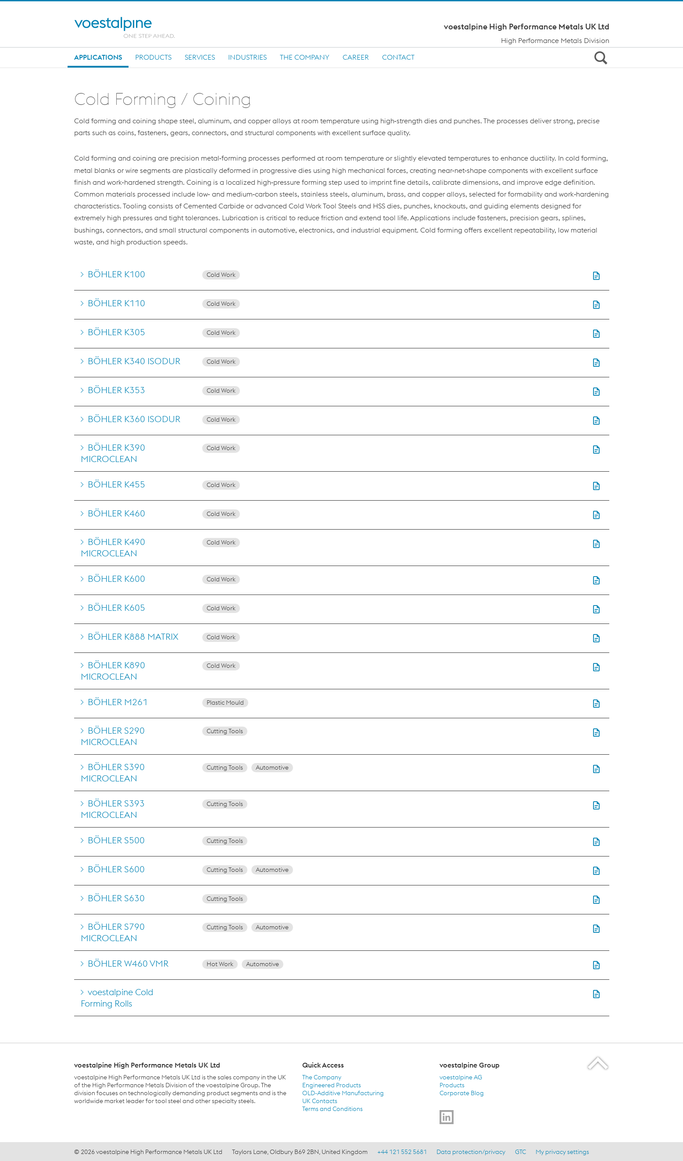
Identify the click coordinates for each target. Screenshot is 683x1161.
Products (153, 57)
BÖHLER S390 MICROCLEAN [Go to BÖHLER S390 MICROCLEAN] (113, 772)
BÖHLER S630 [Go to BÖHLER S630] (116, 897)
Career (356, 57)
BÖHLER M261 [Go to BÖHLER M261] (118, 701)
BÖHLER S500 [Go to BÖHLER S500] (116, 840)
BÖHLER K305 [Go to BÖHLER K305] (116, 331)
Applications (98, 57)
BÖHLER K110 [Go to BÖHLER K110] (116, 302)
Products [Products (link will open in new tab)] (452, 1085)
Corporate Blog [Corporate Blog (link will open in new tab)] (462, 1093)
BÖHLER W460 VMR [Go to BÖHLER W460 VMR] (128, 963)
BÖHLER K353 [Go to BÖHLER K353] (116, 389)
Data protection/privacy (470, 1152)
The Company (304, 57)
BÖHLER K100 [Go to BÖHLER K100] (116, 274)
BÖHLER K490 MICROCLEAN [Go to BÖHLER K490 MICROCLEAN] (113, 547)
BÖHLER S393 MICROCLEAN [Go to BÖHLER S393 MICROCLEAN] (113, 809)
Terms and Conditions (332, 1109)
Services (200, 57)
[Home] (132, 27)
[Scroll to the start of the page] (598, 1062)
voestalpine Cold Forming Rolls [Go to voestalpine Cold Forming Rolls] (117, 997)
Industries (247, 57)
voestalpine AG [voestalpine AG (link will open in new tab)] (461, 1077)
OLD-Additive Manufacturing (343, 1093)
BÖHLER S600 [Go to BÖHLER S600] (116, 869)
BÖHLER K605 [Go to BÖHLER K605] (116, 607)
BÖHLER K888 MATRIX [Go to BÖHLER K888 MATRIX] (133, 636)
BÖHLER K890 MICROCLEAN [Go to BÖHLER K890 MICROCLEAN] (113, 670)
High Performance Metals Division (555, 40)
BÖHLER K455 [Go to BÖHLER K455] (116, 484)
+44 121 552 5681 (402, 1152)
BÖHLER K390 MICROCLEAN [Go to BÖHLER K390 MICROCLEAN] (113, 453)
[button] (596, 275)
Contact (398, 57)
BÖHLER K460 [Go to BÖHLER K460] (116, 513)
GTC (520, 1152)
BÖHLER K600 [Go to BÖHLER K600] (116, 578)
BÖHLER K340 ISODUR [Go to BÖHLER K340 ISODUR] (134, 360)
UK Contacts (319, 1101)
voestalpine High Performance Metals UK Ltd (526, 26)
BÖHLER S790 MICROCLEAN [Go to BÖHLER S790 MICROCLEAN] (113, 932)
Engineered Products (331, 1085)
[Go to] (447, 1117)
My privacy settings (562, 1152)
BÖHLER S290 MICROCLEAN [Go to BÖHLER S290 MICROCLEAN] (113, 736)
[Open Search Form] (599, 57)
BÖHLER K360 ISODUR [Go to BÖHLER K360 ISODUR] (134, 418)
